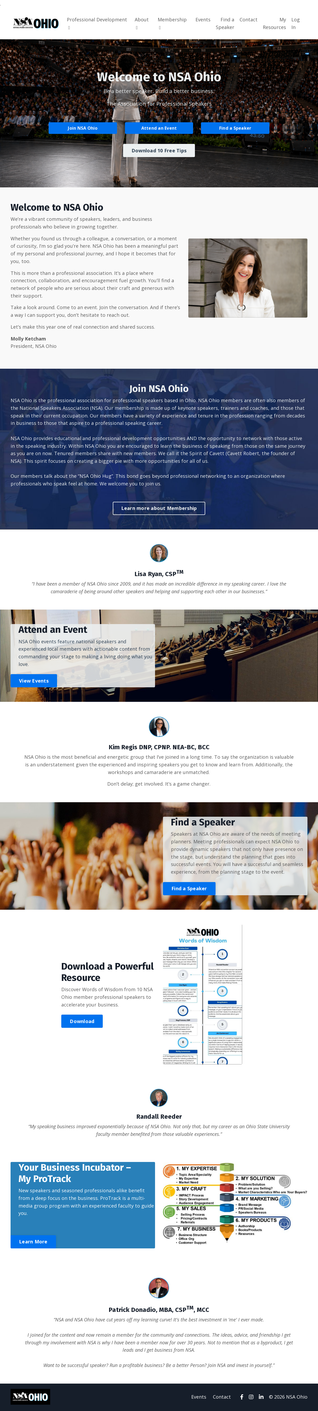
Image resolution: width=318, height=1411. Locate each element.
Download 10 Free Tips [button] (159, 150)
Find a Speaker (225, 23)
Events (203, 19)
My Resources (274, 23)
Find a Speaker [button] (235, 128)
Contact (249, 19)
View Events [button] (34, 681)
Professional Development (97, 23)
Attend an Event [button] (159, 128)
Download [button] (82, 1022)
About (142, 23)
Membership (172, 23)
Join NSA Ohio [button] (82, 128)
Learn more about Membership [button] (159, 508)
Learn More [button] (33, 1242)
